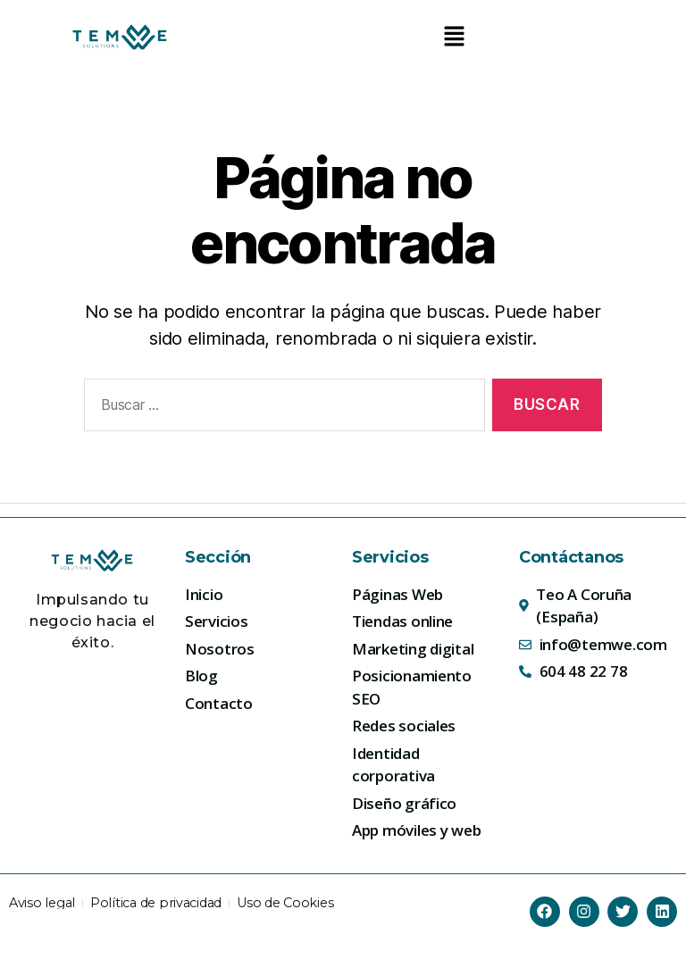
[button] (454, 37)
